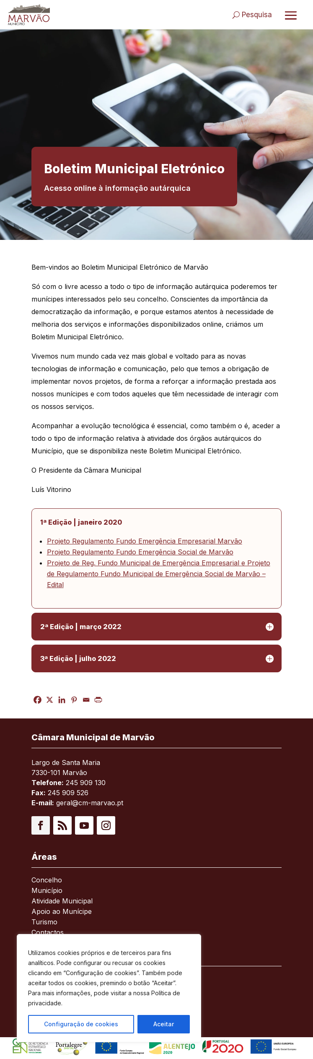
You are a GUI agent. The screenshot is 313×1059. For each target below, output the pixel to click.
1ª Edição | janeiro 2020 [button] (81, 522)
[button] (40, 825)
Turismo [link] (44, 922)
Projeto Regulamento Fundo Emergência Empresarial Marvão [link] (144, 541)
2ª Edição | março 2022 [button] (81, 626)
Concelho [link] (46, 880)
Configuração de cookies (81, 1024)
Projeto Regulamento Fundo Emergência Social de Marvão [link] (140, 552)
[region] (109, 988)
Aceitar (163, 1024)
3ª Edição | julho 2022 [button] (78, 658)
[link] (48, 14)
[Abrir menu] (291, 15)
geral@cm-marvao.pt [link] (89, 803)
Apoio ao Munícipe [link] (61, 912)
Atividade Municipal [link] (62, 901)
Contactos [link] (47, 933)
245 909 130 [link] (86, 782)
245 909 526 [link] (68, 792)
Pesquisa (257, 14)
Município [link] (46, 891)
